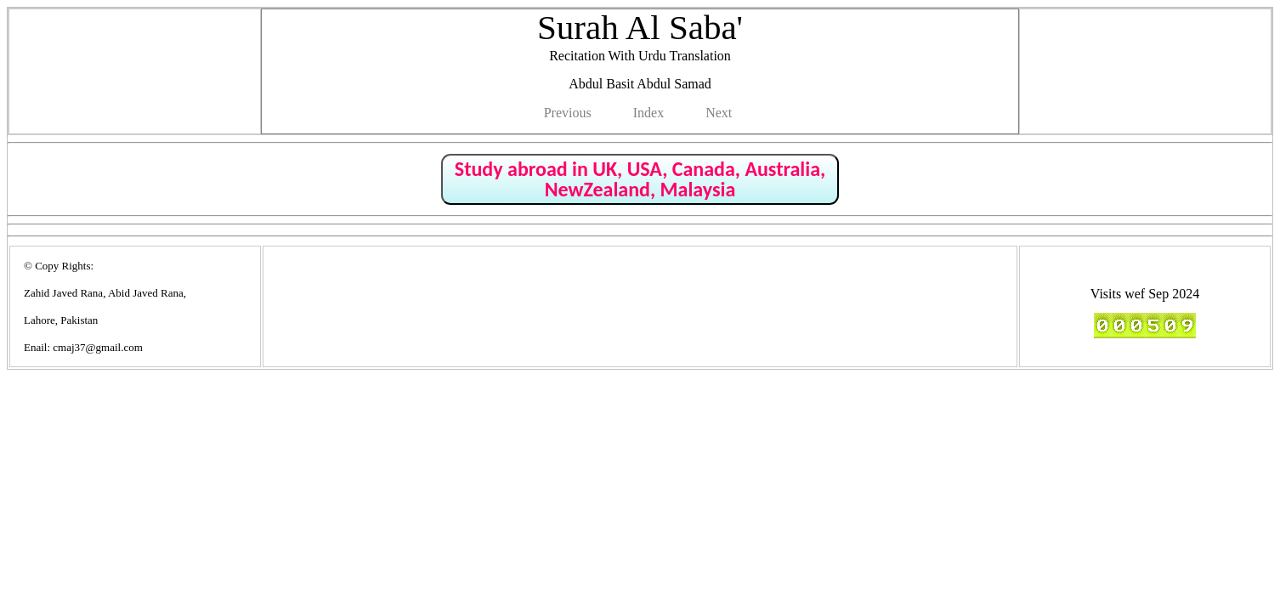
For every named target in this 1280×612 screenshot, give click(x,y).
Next (718, 112)
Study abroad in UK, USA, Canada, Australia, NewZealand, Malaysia (640, 178)
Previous (568, 112)
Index (648, 112)
